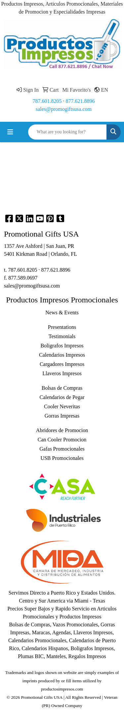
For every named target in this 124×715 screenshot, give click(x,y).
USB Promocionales (61, 458)
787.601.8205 (47, 101)
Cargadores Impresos (62, 364)
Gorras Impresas (62, 416)
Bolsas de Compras (62, 388)
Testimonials (62, 336)
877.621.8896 (80, 101)
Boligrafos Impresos (61, 345)
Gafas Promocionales (61, 449)
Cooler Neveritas (62, 406)
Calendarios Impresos (62, 355)
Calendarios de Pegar (62, 397)
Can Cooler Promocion (62, 439)
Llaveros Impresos (62, 373)
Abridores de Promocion (62, 430)
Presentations (62, 327)
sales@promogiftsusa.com (64, 109)
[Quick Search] (67, 132)
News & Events (61, 312)
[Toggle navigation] (10, 132)
